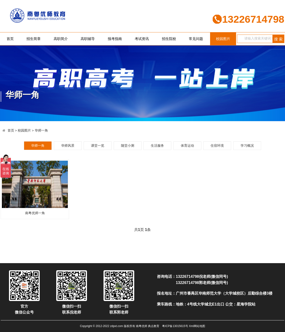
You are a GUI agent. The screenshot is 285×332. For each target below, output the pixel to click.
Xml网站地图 (197, 326)
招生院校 (169, 39)
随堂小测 (127, 145)
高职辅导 (88, 39)
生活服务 (157, 145)
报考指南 (115, 39)
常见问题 (196, 39)
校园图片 (223, 39)
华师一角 (41, 130)
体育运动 (187, 145)
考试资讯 (142, 39)
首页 (10, 39)
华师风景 (67, 145)
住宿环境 (217, 145)
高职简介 (61, 39)
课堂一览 (97, 145)
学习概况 (247, 145)
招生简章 (33, 39)
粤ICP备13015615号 (175, 326)
